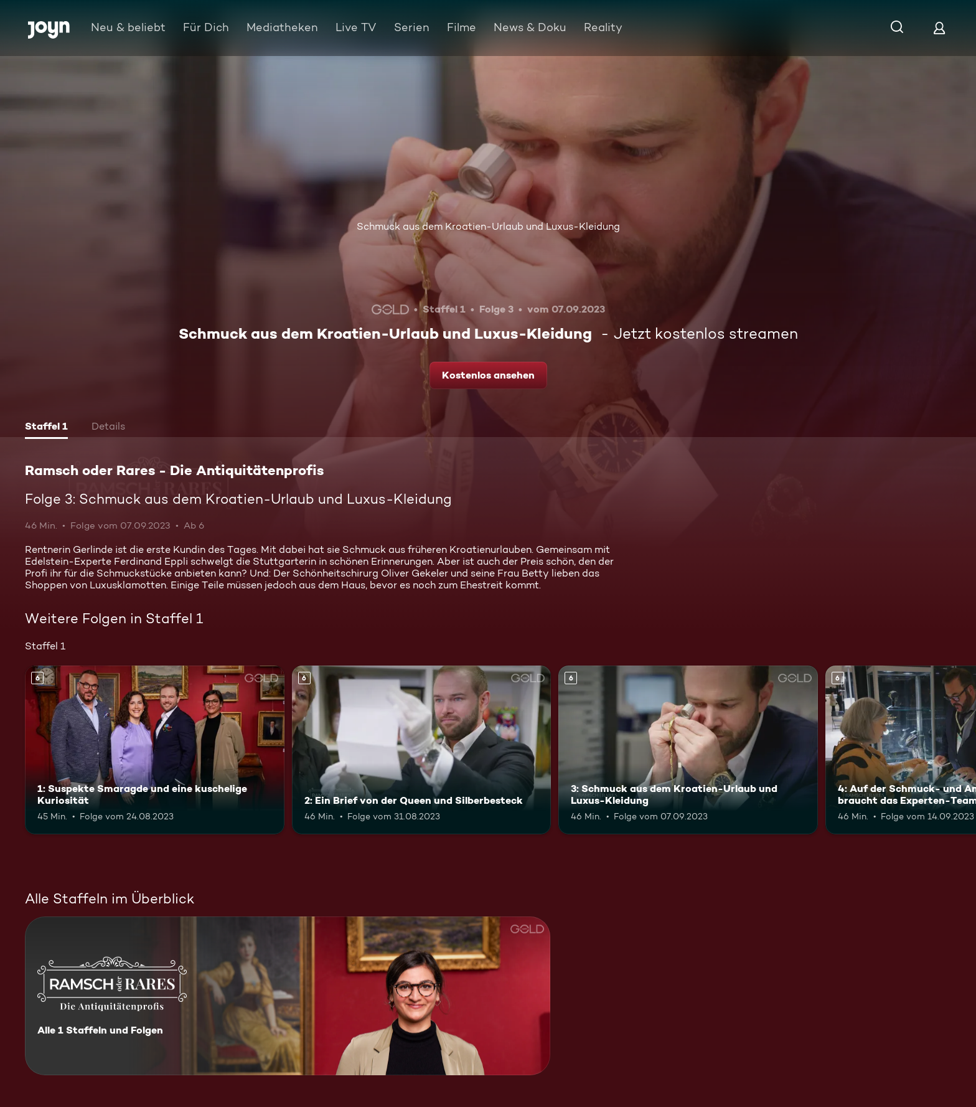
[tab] (46, 428)
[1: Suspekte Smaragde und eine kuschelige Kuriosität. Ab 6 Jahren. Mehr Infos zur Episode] (154, 750)
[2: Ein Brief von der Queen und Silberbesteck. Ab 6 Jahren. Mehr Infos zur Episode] (421, 750)
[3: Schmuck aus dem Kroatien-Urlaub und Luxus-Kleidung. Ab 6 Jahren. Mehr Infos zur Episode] (688, 750)
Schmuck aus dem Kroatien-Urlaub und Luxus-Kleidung (488, 226)
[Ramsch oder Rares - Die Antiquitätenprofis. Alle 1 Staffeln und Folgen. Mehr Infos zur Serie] (287, 995)
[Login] (939, 28)
